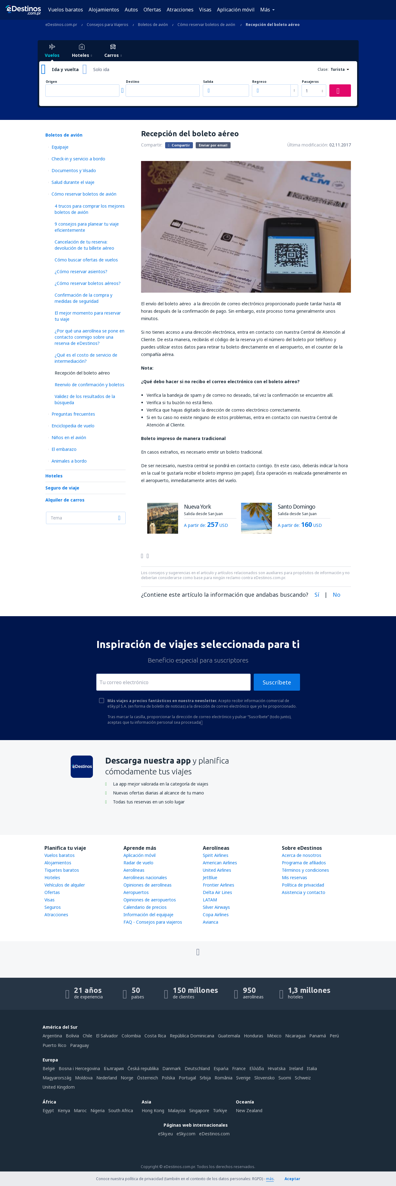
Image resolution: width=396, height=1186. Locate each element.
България (114, 1068)
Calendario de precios (145, 907)
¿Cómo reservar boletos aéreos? (88, 283)
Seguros (52, 907)
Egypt (48, 1110)
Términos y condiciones (305, 870)
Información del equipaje (148, 914)
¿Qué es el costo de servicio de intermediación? (86, 358)
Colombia (131, 1036)
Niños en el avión (69, 437)
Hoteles (54, 476)
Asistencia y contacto (303, 892)
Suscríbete (277, 682)
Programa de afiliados (304, 863)
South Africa (120, 1110)
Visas (205, 9)
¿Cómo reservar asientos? (81, 271)
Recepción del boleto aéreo (82, 373)
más (270, 1178)
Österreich (147, 1078)
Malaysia (176, 1110)
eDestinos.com (214, 1134)
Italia (312, 1068)
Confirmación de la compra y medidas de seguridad (83, 298)
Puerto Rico (54, 1045)
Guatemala (229, 1036)
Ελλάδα (256, 1068)
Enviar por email (213, 145)
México (274, 1036)
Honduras (253, 1036)
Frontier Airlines (218, 885)
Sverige (243, 1078)
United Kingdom (59, 1087)
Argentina (52, 1036)
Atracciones (180, 9)
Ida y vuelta (65, 69)
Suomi (284, 1078)
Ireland (296, 1068)
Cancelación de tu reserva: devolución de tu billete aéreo (84, 245)
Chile (87, 1036)
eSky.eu (165, 1134)
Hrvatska (277, 1068)
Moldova (84, 1078)
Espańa (221, 1068)
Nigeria (97, 1110)
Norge (127, 1078)
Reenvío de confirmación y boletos (89, 385)
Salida (208, 82)
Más (265, 9)
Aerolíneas (133, 870)
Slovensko (264, 1078)
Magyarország (57, 1078)
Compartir (179, 144)
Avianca (210, 922)
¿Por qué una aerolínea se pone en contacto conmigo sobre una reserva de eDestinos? (89, 337)
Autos (131, 9)
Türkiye (220, 1110)
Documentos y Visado (74, 170)
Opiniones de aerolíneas (147, 885)
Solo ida (101, 69)
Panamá (317, 1036)
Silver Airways (216, 907)
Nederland (106, 1078)
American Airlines (220, 863)
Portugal (187, 1078)
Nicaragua (295, 1036)
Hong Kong (153, 1110)
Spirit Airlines (215, 855)
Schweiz (303, 1078)
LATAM (210, 900)
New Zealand (249, 1110)
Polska (168, 1078)
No (336, 594)
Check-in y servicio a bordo (78, 159)
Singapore (199, 1110)
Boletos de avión (63, 135)
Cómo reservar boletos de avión (84, 194)
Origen (51, 82)
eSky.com (186, 1134)
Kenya (64, 1110)
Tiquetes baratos (61, 870)
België (49, 1068)
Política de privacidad (303, 885)
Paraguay (79, 1045)
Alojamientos (104, 9)
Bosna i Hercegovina (79, 1068)
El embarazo (64, 449)
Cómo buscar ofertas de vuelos (86, 260)
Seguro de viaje (62, 488)
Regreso (259, 82)
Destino (132, 82)
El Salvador (107, 1036)
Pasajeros (310, 82)
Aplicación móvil (236, 9)
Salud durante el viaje (73, 182)
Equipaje (60, 147)
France (239, 1068)
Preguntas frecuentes (73, 414)
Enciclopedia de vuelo (73, 426)
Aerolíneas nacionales (145, 877)
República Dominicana (192, 1036)
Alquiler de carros (65, 500)
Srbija (205, 1078)
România (223, 1078)
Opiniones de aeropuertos (149, 900)
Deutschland (197, 1068)
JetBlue (210, 877)
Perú (334, 1036)
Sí (317, 594)
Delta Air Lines (217, 892)
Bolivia (72, 1036)
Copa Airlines (216, 914)
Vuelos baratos (65, 9)
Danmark (171, 1068)
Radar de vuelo (138, 863)
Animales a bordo (69, 461)
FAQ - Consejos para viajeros (152, 922)
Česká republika (143, 1068)
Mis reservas (294, 877)
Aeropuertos (136, 892)
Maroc (80, 1110)
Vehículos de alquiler (64, 885)
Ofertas (152, 9)
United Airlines (217, 870)
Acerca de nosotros (301, 855)
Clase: (323, 69)
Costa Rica (155, 1036)
